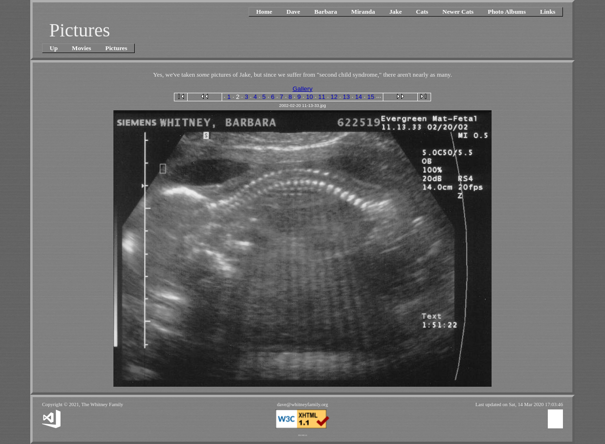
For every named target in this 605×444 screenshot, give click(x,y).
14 (358, 96)
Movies (81, 48)
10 (309, 96)
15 (370, 96)
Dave (293, 11)
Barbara (325, 11)
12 (333, 96)
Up (54, 48)
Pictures (116, 48)
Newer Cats (458, 11)
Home (264, 11)
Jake (395, 11)
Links (547, 11)
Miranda (363, 11)
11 (321, 96)
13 (346, 96)
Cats (422, 11)
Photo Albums (507, 11)
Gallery (302, 88)
